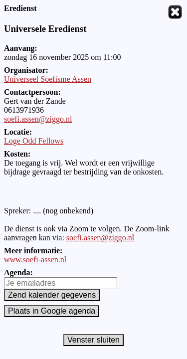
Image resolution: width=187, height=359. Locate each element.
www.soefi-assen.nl (35, 259)
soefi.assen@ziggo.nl (38, 119)
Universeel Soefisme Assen (47, 79)
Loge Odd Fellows (33, 141)
